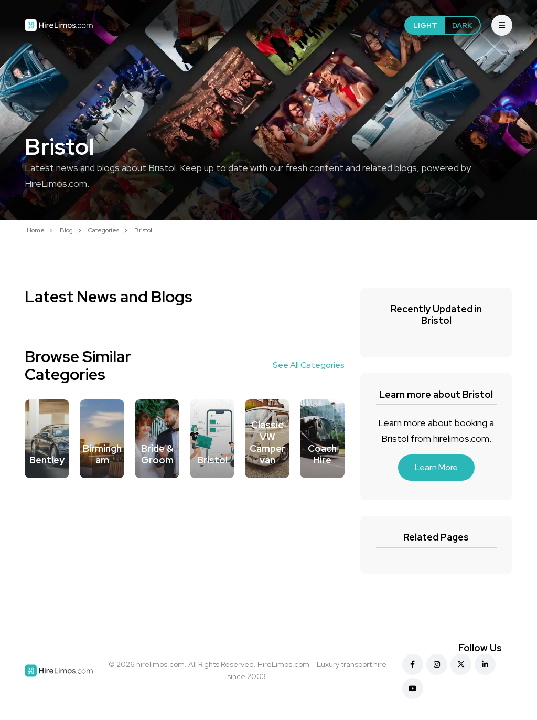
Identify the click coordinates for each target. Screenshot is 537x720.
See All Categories (309, 364)
